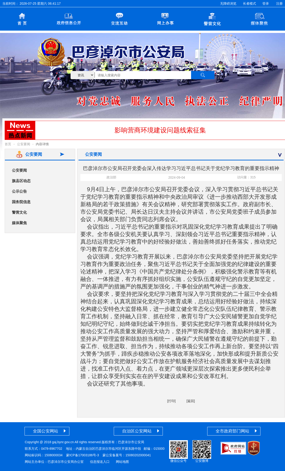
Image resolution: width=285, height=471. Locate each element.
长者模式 (249, 3)
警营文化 (19, 212)
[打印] (171, 401)
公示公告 (19, 191)
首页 (8, 144)
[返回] (190, 401)
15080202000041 (138, 455)
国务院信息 (21, 202)
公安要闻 (23, 144)
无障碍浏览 (228, 3)
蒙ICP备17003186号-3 (82, 455)
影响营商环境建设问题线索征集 (160, 130)
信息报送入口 (100, 462)
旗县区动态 (21, 181)
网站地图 (122, 462)
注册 (279, 3)
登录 (265, 3)
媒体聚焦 (19, 223)
